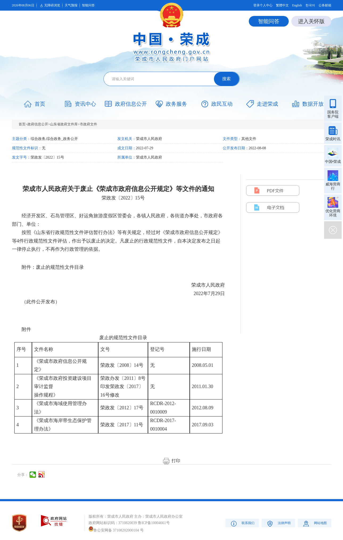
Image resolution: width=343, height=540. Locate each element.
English (297, 5)
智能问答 (88, 5)
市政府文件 (88, 124)
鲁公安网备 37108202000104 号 (116, 530)
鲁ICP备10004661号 (154, 523)
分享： (22, 475)
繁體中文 (282, 5)
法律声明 (278, 523)
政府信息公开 (37, 124)
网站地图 (314, 523)
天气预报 (71, 5)
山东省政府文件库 (64, 124)
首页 (22, 124)
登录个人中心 (262, 5)
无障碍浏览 (49, 5)
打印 (171, 460)
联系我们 (242, 523)
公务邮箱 (325, 5)
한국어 (310, 5)
